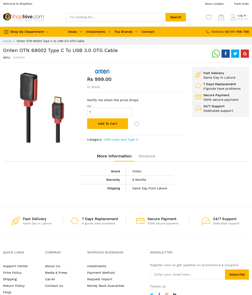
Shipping (10, 279)
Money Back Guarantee (105, 286)
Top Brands (123, 32)
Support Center (15, 266)
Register (243, 18)
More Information (114, 156)
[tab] (114, 156)
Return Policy (14, 286)
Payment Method (101, 273)
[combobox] (115, 17)
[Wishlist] (209, 17)
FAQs (7, 292)
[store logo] (23, 17)
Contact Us (54, 286)
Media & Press (56, 273)
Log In (241, 15)
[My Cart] (221, 17)
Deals (72, 32)
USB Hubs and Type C (121, 139)
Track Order (241, 3)
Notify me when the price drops (112, 100)
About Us (52, 266)
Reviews (147, 156)
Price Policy (12, 273)
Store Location (214, 3)
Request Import (99, 279)
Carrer (50, 279)
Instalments (95, 32)
